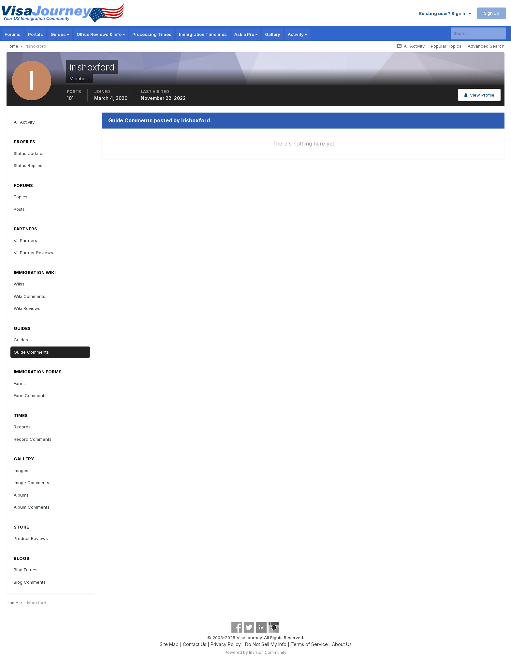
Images (21, 470)
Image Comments (31, 482)
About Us (342, 644)
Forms (20, 383)
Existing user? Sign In (445, 13)
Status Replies (28, 165)
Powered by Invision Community (255, 652)
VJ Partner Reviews (33, 252)
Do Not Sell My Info (265, 644)
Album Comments (32, 507)
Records (22, 426)
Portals (35, 34)
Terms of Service (309, 644)
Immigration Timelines (203, 34)
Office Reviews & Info (101, 34)
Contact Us (194, 644)
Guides (60, 34)
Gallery (272, 34)
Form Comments (30, 395)
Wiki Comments (29, 296)
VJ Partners (25, 240)
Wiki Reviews (27, 308)
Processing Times (151, 34)
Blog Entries (25, 569)
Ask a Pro (245, 34)
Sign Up (491, 13)
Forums (13, 34)
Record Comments (32, 439)
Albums (21, 495)
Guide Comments (31, 352)
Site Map (169, 644)
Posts (19, 209)
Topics (20, 196)
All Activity (24, 122)
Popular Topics (446, 46)
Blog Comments (30, 582)
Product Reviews (31, 538)
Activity (297, 34)
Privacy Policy (226, 644)
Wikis (19, 283)
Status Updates (29, 153)
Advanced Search (486, 46)
